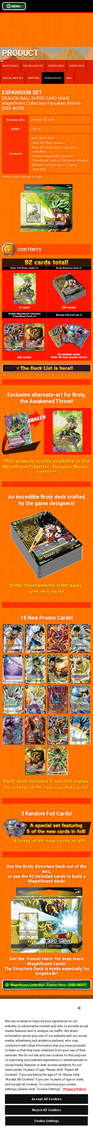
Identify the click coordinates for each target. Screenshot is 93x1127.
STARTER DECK (56, 65)
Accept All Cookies (46, 1099)
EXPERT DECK (76, 65)
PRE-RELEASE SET (33, 65)
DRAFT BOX (33, 78)
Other (69, 78)
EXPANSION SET (53, 78)
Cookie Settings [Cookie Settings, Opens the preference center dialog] (46, 1121)
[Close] (79, 1008)
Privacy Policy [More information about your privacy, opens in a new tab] (74, 1089)
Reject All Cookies (46, 1110)
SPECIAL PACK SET (12, 78)
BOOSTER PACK (9, 63)
